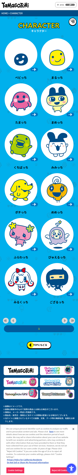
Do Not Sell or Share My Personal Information (28, 463)
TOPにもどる (38, 345)
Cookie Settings (15, 471)
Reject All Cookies (60, 471)
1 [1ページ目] (39, 328)
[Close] (73, 430)
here (51, 432)
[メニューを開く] (73, 22)
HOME (4, 13)
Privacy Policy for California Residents (24, 460)
